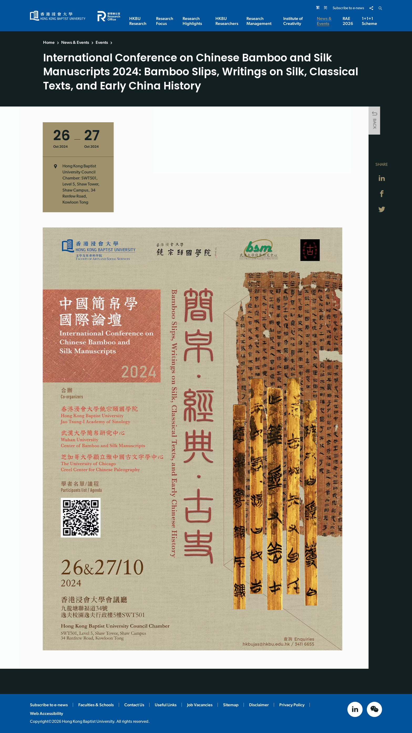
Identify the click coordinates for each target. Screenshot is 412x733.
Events (102, 42)
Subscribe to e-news (348, 8)
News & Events (75, 42)
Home (49, 42)
